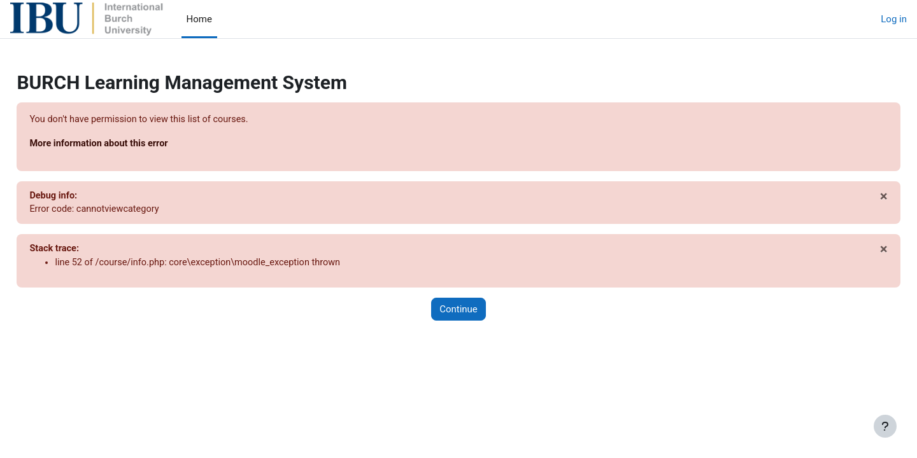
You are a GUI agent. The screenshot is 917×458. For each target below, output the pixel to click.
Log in (894, 19)
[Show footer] (885, 426)
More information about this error (129, 144)
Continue (458, 311)
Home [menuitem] (199, 19)
